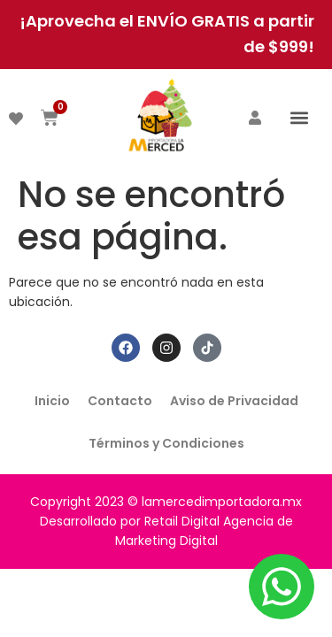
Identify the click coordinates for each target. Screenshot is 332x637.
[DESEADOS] (16, 118)
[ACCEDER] (255, 118)
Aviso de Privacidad (234, 401)
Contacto (120, 401)
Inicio (52, 401)
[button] (299, 117)
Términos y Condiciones (166, 443)
